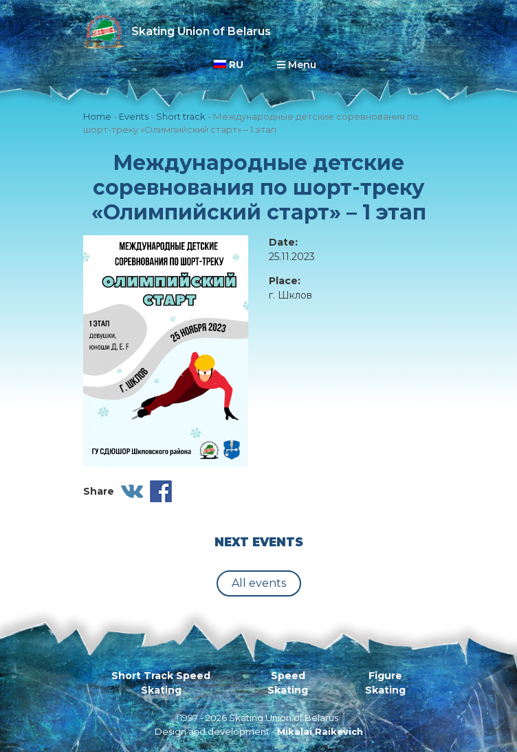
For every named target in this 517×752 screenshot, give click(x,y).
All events (259, 583)
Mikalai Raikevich (320, 731)
